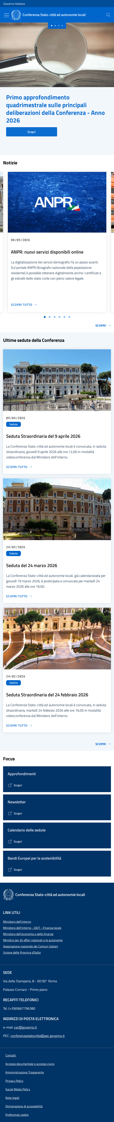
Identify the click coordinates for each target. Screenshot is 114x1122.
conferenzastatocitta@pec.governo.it (38, 1035)
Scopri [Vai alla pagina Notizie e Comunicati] (103, 325)
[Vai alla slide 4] (60, 317)
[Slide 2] (58, 25)
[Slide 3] (62, 25)
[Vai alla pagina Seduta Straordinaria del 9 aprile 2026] (19, 467)
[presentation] (108, 15)
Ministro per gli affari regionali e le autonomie (33, 940)
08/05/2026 (20, 240)
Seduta (13, 424)
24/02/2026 (15, 676)
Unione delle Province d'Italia (22, 952)
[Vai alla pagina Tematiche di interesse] (15, 785)
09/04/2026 (15, 418)
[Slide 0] (51, 25)
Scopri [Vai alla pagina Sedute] (103, 744)
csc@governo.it (25, 1027)
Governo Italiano (14, 3)
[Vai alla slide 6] (69, 317)
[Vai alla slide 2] (50, 317)
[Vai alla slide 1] (45, 317)
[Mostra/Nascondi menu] (6, 15)
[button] (17, 1114)
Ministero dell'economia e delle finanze (28, 934)
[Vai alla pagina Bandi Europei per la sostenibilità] (15, 869)
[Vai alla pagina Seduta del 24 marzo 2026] (19, 596)
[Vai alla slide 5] (64, 317)
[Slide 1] (55, 25)
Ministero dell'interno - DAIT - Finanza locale (32, 927)
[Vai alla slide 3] (55, 317)
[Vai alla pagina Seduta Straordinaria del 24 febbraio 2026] (19, 725)
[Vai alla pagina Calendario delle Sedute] (15, 841)
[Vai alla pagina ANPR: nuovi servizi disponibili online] (24, 304)
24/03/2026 (15, 547)
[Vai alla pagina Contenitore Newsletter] (15, 813)
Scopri (31, 131)
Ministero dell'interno (17, 921)
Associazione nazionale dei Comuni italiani (30, 946)
